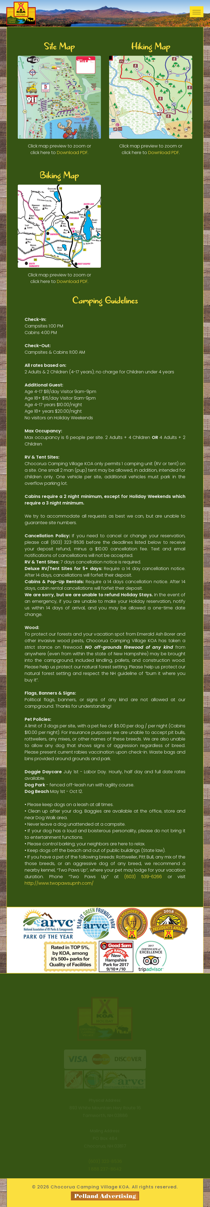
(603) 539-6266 (143, 876)
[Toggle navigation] (196, 11)
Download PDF (72, 152)
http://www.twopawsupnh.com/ (59, 883)
